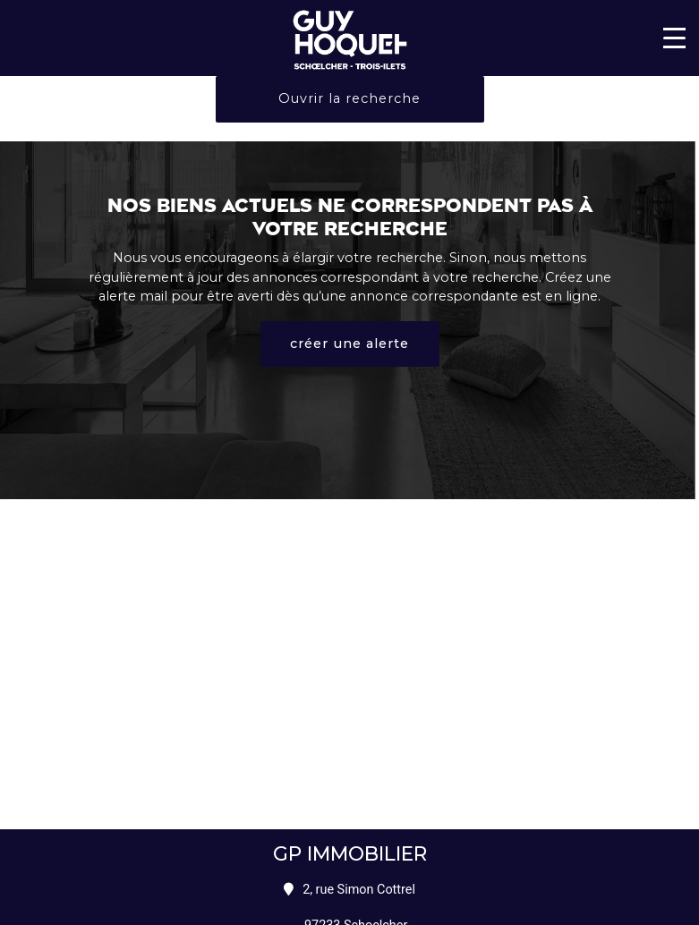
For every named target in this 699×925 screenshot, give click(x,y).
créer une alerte (349, 343)
